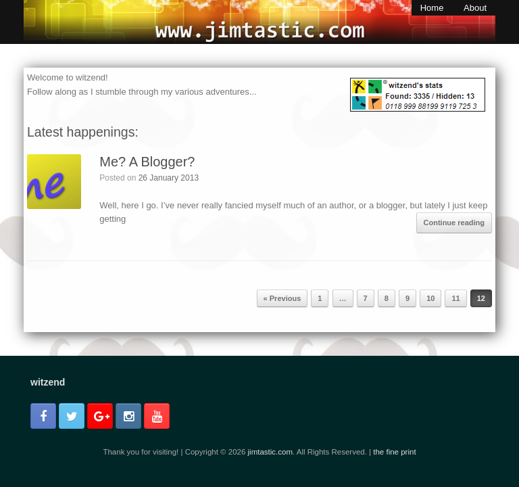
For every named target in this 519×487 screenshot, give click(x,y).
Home (432, 8)
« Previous (282, 298)
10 (430, 298)
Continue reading (454, 222)
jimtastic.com (270, 452)
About (475, 8)
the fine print (394, 452)
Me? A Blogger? (147, 161)
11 (455, 298)
